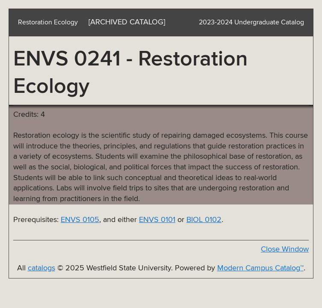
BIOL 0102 (204, 220)
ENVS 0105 (80, 220)
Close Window (285, 249)
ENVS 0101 (157, 220)
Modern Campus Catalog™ (260, 268)
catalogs (41, 268)
